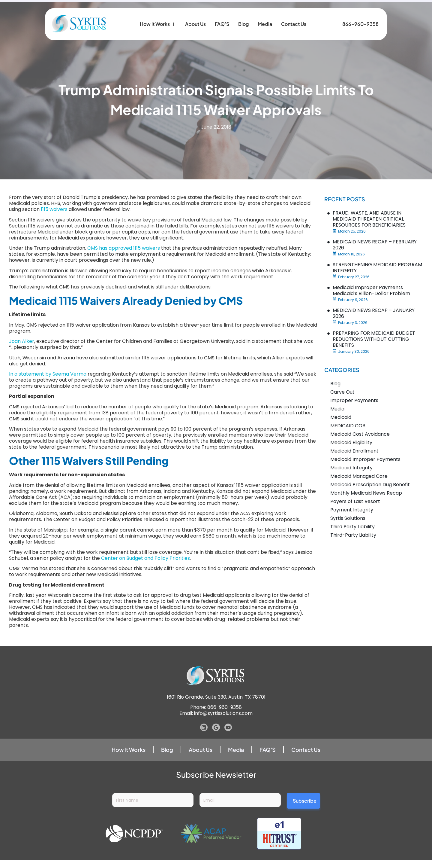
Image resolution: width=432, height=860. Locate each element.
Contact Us (293, 15)
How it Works (158, 15)
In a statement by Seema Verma (47, 374)
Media (265, 15)
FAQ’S (222, 15)
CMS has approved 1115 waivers (123, 248)
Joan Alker (21, 341)
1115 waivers (54, 209)
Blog (243, 15)
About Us (195, 15)
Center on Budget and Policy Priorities (145, 558)
